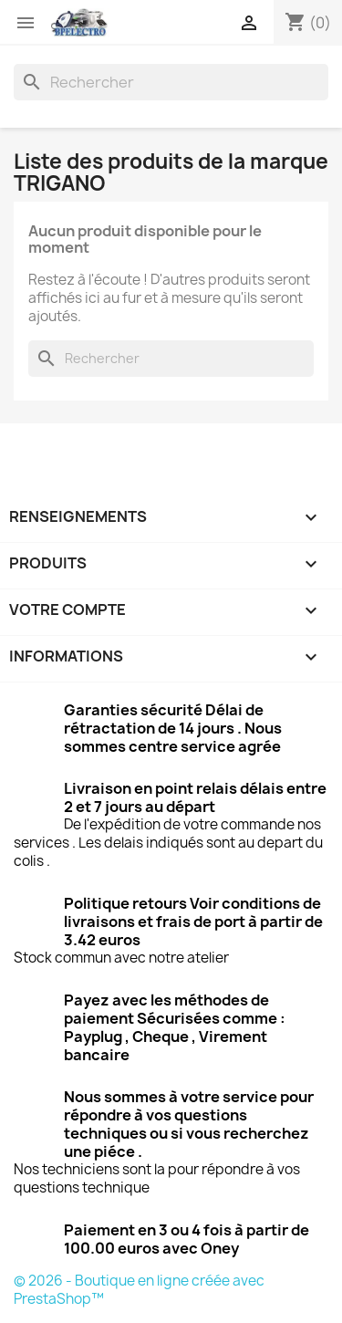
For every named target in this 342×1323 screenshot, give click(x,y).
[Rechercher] (171, 82)
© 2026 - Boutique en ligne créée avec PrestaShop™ (139, 1289)
